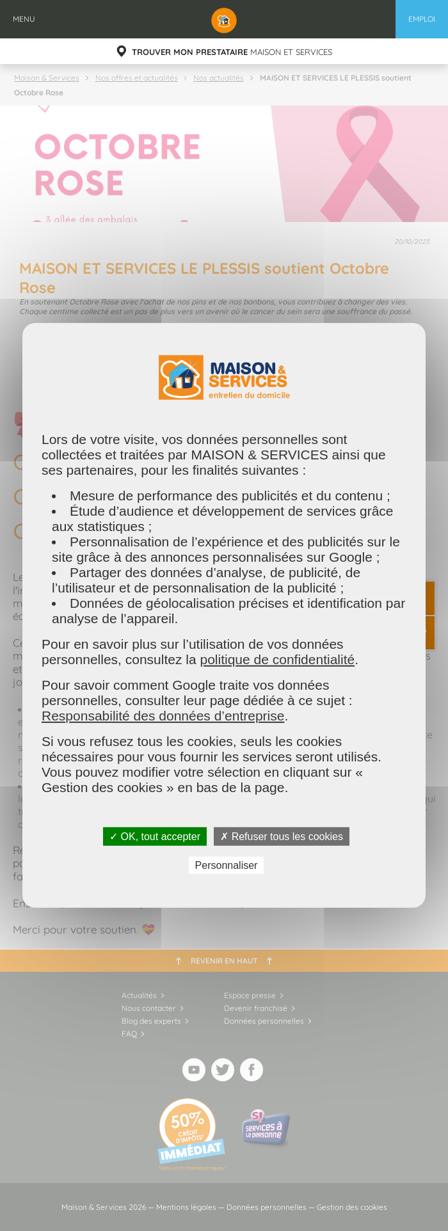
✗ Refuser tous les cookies (281, 836)
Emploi (421, 19)
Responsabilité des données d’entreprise (163, 715)
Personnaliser (226, 865)
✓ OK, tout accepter (154, 836)
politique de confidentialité (277, 659)
